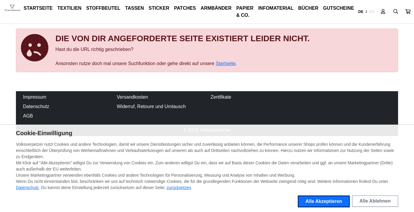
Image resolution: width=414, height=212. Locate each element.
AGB (28, 115)
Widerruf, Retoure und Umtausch (151, 106)
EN (371, 11)
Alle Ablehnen (375, 200)
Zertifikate (221, 97)
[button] (408, 11)
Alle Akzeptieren (323, 201)
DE (361, 11)
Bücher (308, 8)
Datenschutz (36, 106)
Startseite (38, 8)
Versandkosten (132, 97)
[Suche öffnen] (396, 11)
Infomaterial (276, 8)
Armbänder (216, 8)
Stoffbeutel (103, 8)
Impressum (34, 97)
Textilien (69, 8)
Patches (185, 8)
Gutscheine (338, 8)
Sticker (159, 8)
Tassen (134, 8)
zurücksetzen (179, 187)
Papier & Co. (244, 12)
